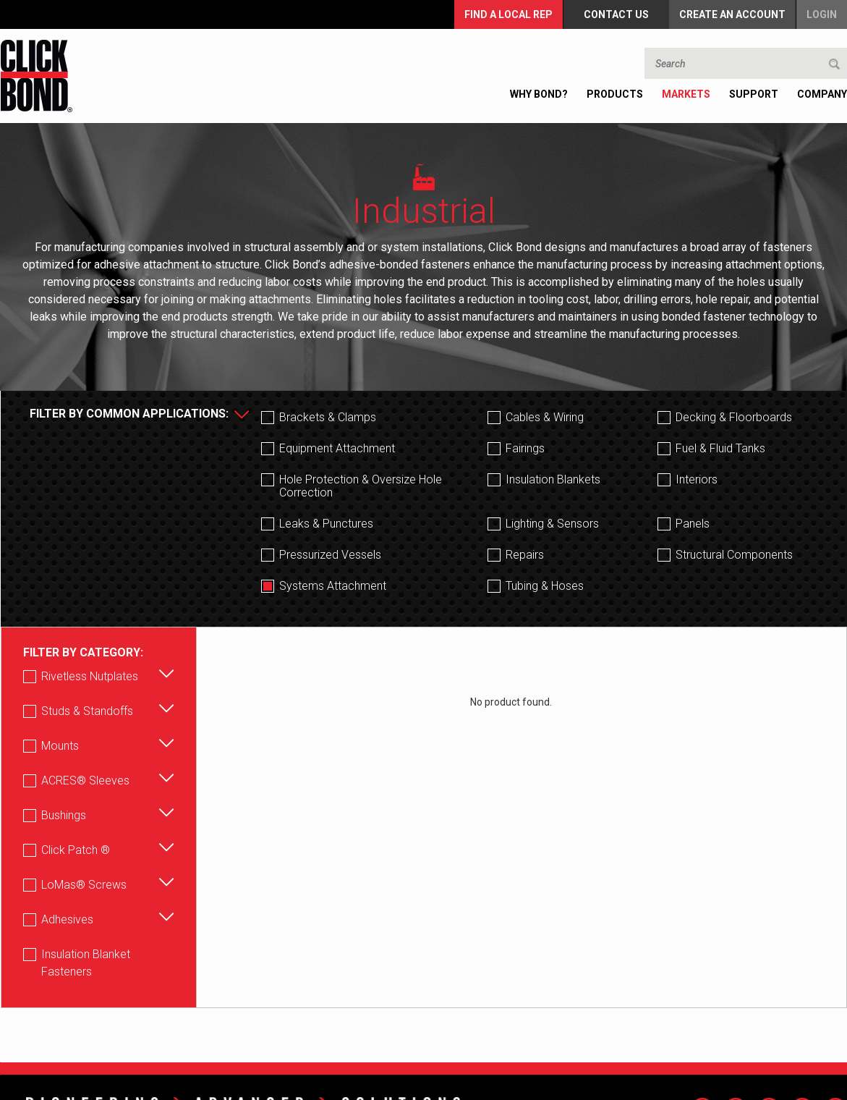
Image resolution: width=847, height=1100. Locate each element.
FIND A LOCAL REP (510, 14)
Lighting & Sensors (552, 523)
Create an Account (732, 14)
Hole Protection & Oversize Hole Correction (360, 486)
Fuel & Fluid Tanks (720, 448)
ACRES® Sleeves (85, 780)
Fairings (525, 448)
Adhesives (67, 919)
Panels (693, 523)
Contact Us (617, 14)
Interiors (697, 479)
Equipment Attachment (337, 448)
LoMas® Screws (84, 885)
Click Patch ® (75, 850)
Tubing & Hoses (545, 586)
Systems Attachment (332, 586)
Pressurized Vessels (330, 555)
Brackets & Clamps (327, 417)
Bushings (63, 815)
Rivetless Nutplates (89, 676)
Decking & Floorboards (734, 417)
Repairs (525, 555)
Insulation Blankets (553, 479)
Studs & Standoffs (87, 711)
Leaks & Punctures (326, 523)
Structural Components (734, 555)
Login (821, 14)
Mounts (60, 746)
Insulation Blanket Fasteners (85, 962)
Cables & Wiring (545, 417)
